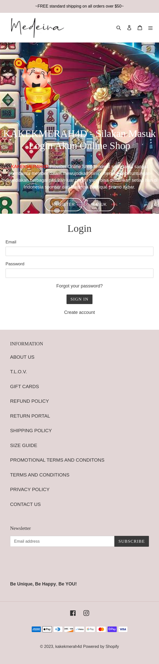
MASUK (99, 204)
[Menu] (150, 27)
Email (11, 242)
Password (15, 264)
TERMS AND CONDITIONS (39, 474)
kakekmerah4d (68, 646)
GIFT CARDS (24, 386)
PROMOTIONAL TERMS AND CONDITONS (57, 460)
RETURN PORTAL (30, 416)
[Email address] (62, 541)
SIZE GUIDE (23, 445)
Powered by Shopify (101, 646)
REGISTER (63, 204)
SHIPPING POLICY (31, 430)
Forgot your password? (79, 285)
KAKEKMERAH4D (29, 166)
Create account (79, 312)
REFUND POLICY (29, 401)
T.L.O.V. (18, 371)
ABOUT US (22, 357)
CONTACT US (25, 504)
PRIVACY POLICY (30, 489)
